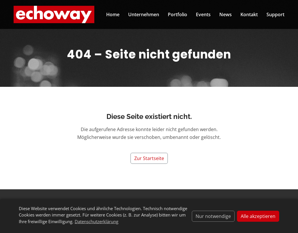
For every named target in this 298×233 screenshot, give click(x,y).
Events (203, 14)
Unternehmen (143, 14)
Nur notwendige (213, 216)
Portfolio (177, 14)
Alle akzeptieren (258, 216)
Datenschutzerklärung (96, 221)
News (225, 14)
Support (275, 14)
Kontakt (249, 14)
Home (112, 14)
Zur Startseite (149, 161)
